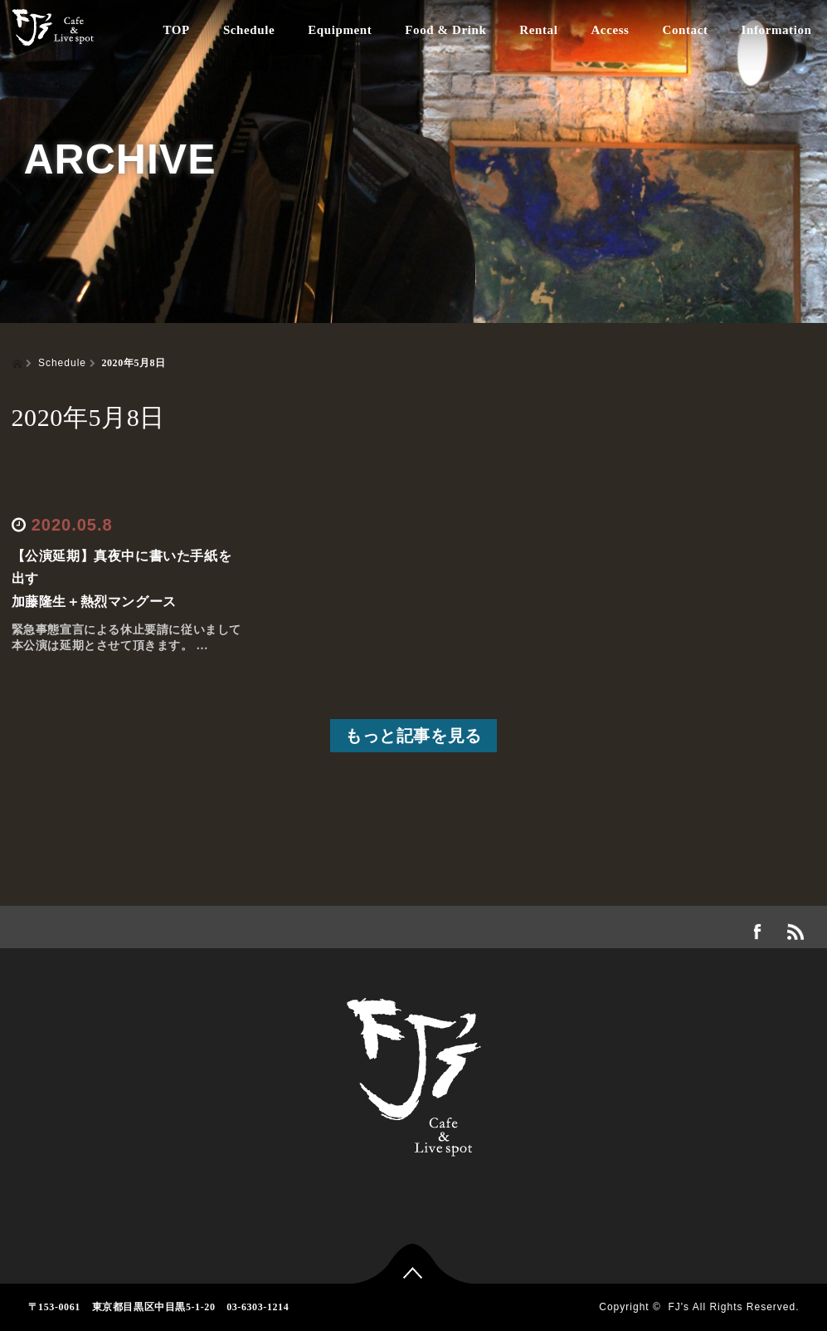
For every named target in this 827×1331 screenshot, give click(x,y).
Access (610, 30)
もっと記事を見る (413, 736)
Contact (685, 30)
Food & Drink (445, 30)
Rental (538, 30)
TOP (176, 30)
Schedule (249, 30)
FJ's (678, 1307)
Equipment (340, 30)
